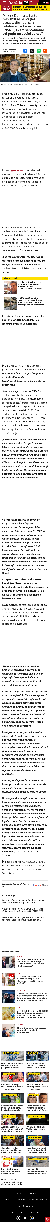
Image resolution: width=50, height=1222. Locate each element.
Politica (21, 990)
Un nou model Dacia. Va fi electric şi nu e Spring (36, 1129)
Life (18, 973)
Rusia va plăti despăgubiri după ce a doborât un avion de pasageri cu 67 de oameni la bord (36, 1171)
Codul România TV (25, 1206)
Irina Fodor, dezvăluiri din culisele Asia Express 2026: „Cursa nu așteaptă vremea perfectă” (30, 979)
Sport (19, 956)
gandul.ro (17, 170)
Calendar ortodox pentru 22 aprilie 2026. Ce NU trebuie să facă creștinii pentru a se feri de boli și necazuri (12, 1150)
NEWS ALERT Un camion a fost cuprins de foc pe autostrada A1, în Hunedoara (11, 1182)
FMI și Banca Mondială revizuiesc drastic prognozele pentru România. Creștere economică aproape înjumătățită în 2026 (12, 1065)
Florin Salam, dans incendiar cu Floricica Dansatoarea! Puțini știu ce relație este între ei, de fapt (36, 1065)
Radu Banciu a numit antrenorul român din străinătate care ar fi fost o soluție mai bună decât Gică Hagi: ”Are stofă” (37, 1150)
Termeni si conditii (35, 1193)
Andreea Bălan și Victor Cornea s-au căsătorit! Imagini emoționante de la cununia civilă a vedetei (12, 1129)
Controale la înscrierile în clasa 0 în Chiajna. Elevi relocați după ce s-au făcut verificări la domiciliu (12, 1108)
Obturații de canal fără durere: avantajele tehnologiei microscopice (31, 1030)
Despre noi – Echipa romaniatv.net (31, 1199)
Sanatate (21, 1025)
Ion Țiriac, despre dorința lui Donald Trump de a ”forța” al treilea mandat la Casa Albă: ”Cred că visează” (30, 962)
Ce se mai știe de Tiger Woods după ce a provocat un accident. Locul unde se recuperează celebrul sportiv (23, 918)
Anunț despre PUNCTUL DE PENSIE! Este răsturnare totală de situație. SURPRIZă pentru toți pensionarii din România (22, 910)
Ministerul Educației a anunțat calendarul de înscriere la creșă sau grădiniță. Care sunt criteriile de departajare (30, 8)
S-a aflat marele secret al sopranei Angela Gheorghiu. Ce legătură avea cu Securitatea (23, 319)
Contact (6, 1199)
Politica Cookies (14, 1193)
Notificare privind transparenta (25, 1212)
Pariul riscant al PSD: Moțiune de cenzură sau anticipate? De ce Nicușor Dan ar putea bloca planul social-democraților (36, 1108)
